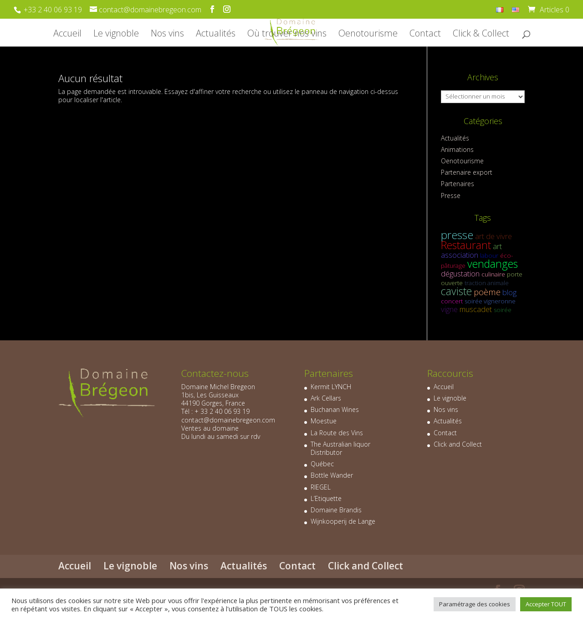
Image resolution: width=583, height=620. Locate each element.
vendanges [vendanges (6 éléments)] (492, 263)
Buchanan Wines (335, 409)
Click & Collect (481, 34)
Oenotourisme (368, 34)
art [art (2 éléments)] (497, 246)
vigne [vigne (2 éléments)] (449, 309)
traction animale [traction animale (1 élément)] (487, 283)
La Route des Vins (337, 432)
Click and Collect (458, 444)
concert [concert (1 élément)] (452, 301)
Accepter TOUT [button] (546, 604)
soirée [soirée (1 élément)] (502, 310)
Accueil (67, 34)
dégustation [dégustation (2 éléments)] (460, 273)
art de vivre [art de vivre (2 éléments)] (493, 236)
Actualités (215, 34)
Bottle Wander (332, 475)
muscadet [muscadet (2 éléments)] (476, 309)
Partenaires (457, 183)
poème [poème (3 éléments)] (487, 291)
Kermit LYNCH (331, 386)
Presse (450, 195)
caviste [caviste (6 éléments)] (456, 291)
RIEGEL (321, 487)
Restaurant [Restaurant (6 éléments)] (466, 245)
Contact (425, 34)
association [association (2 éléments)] (459, 255)
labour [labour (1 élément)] (489, 255)
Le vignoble (116, 34)
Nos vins (167, 34)
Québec (322, 463)
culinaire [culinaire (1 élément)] (493, 274)
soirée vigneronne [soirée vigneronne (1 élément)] (490, 301)
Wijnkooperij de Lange (343, 521)
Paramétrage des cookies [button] (474, 604)
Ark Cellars (326, 398)
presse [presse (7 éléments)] (457, 234)
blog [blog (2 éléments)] (509, 292)
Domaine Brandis (336, 509)
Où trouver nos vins (287, 34)
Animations (457, 149)
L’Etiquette (326, 498)
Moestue (324, 421)
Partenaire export (466, 172)
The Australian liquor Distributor (340, 448)
